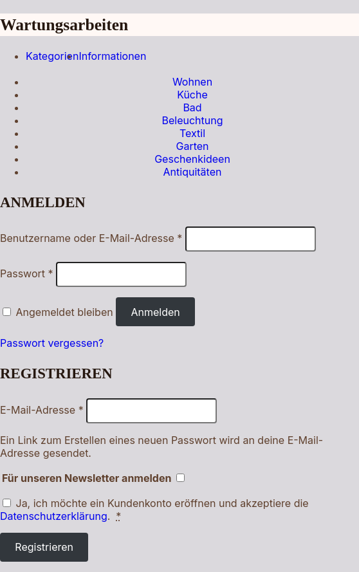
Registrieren (44, 546)
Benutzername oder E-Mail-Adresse (91, 238)
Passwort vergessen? (52, 343)
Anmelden (155, 312)
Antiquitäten (192, 171)
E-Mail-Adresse (42, 409)
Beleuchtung (192, 120)
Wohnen (192, 81)
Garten (192, 146)
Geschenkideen (192, 158)
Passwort (26, 273)
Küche (192, 94)
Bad (192, 107)
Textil (192, 133)
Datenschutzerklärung (53, 516)
